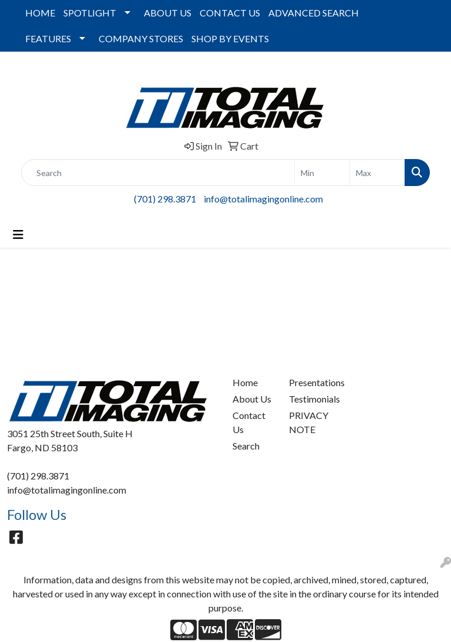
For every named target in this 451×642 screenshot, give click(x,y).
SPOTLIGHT (89, 12)
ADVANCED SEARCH (313, 12)
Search (246, 445)
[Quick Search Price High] (377, 172)
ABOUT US (167, 12)
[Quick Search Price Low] (322, 172)
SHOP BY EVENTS (230, 38)
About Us (252, 398)
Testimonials (310, 398)
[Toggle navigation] (18, 234)
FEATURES (48, 38)
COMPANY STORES (141, 38)
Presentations (310, 382)
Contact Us (249, 422)
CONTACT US (230, 12)
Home (245, 382)
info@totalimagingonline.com (263, 198)
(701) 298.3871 (165, 198)
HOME (40, 12)
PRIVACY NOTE (308, 422)
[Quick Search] (158, 172)
